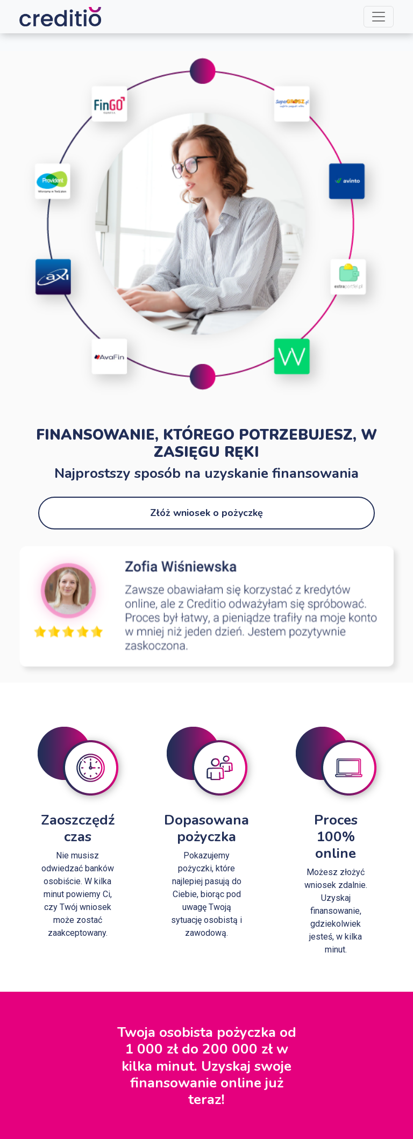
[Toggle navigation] (379, 16)
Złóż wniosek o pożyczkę (206, 512)
